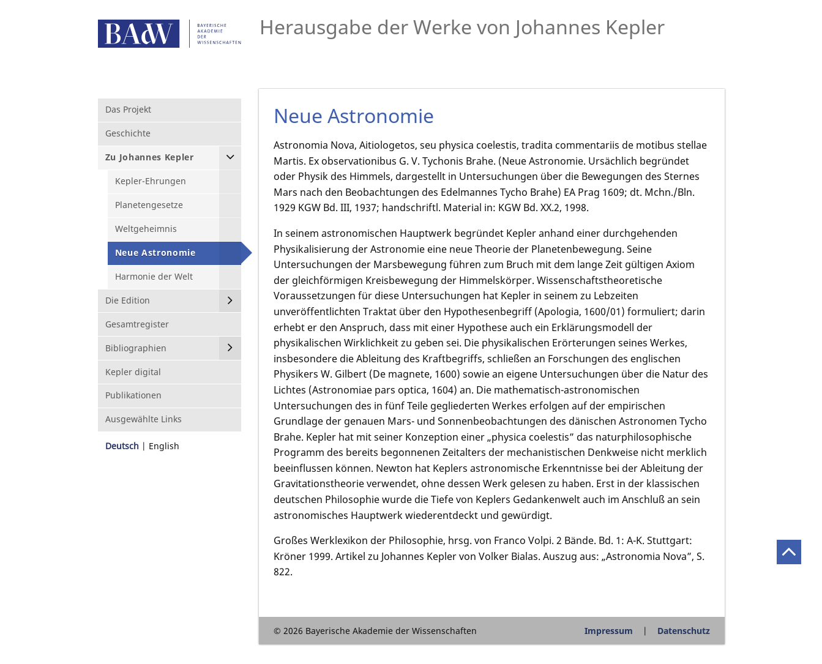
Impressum (609, 630)
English (164, 446)
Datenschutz (683, 630)
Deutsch (122, 446)
